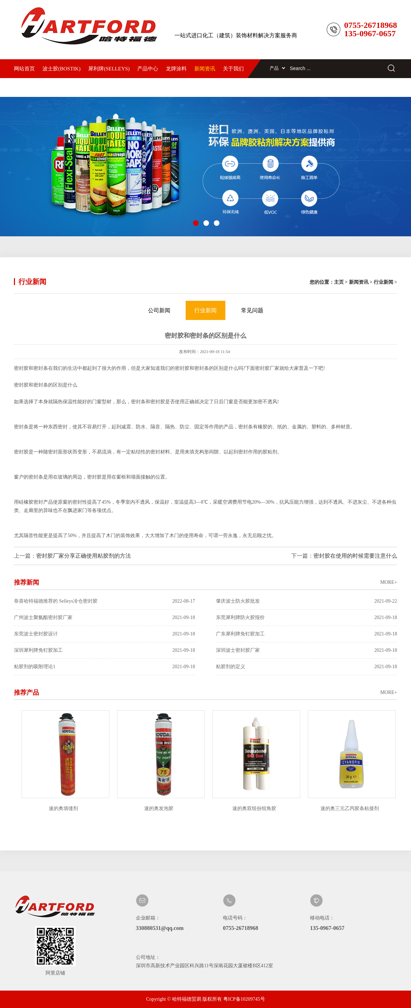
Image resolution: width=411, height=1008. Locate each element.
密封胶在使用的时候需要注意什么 (355, 556)
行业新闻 (383, 282)
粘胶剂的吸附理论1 (104, 667)
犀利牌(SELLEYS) (109, 68)
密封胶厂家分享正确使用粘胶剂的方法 (83, 556)
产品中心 (147, 68)
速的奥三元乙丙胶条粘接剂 (350, 808)
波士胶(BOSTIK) (61, 68)
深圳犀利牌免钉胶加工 (104, 650)
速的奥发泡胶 (160, 808)
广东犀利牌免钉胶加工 (306, 634)
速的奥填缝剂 (64, 808)
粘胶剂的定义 (306, 667)
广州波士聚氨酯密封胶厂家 (104, 618)
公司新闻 (159, 310)
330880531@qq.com (160, 928)
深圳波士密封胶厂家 (306, 650)
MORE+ (388, 582)
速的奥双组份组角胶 (255, 808)
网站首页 (24, 68)
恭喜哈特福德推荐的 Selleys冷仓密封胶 (104, 601)
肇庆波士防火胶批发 (306, 601)
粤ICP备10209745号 (244, 999)
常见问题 (252, 310)
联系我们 (24, 87)
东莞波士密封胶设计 (104, 634)
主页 (339, 282)
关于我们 (233, 68)
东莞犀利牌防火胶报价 (306, 618)
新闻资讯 (204, 68)
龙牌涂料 (176, 68)
